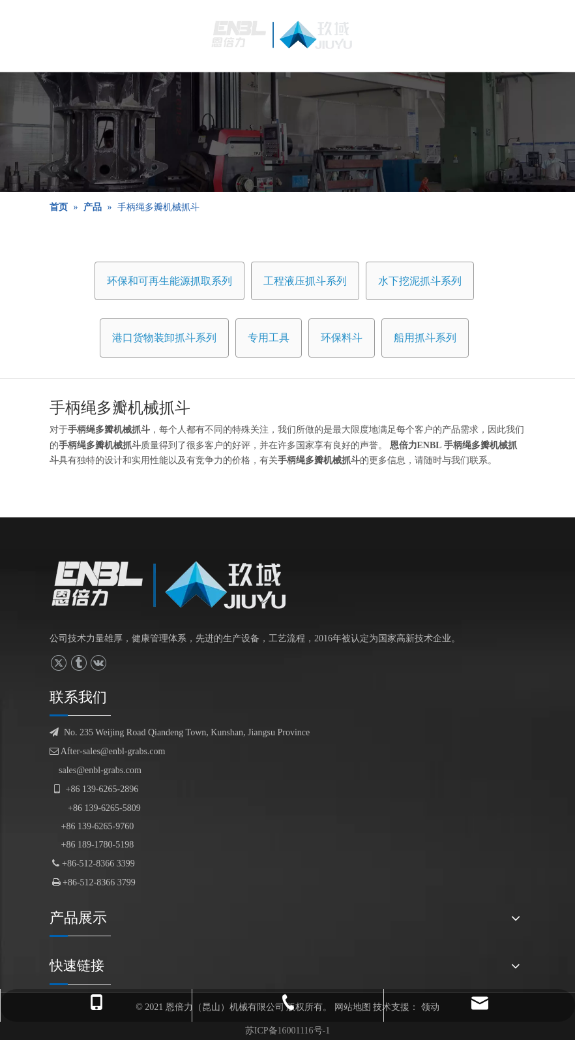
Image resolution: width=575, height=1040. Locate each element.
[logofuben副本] (179, 584)
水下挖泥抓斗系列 (420, 280)
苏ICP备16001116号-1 (287, 1030)
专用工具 (268, 337)
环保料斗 (341, 337)
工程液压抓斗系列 (305, 280)
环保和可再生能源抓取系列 (169, 280)
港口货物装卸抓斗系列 (164, 337)
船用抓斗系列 (425, 337)
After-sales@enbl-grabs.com (107, 751)
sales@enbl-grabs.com (100, 770)
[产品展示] (287, 132)
